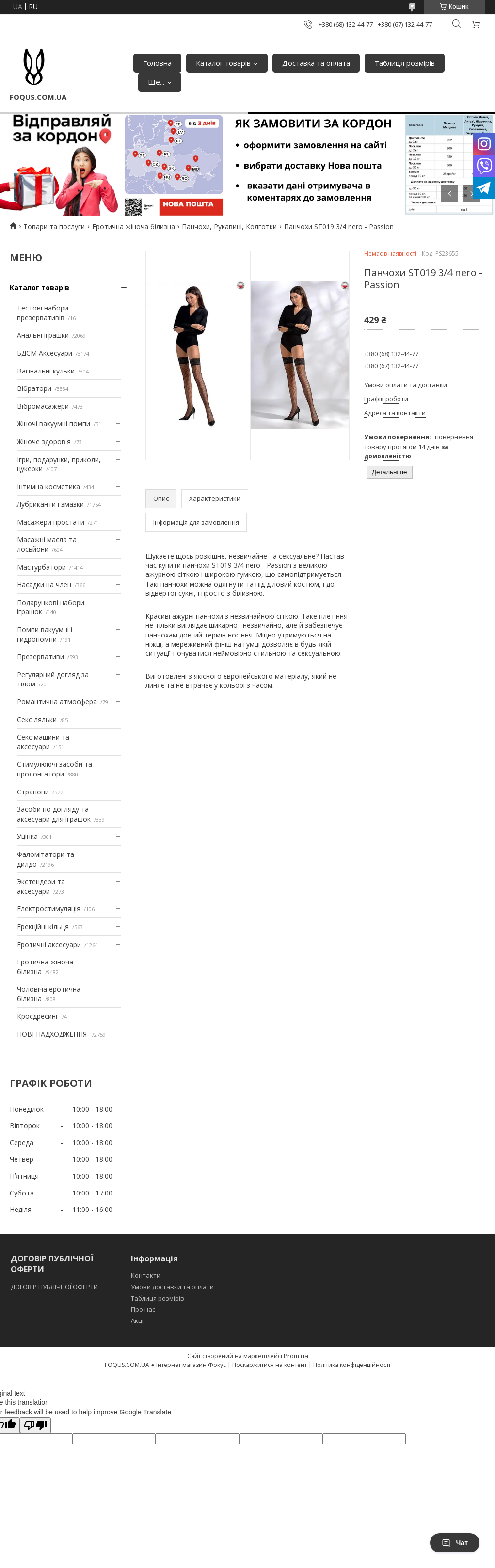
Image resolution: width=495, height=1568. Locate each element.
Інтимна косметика (48, 486)
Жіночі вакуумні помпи (53, 423)
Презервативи (40, 656)
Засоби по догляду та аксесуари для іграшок (54, 814)
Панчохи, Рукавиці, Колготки (229, 226)
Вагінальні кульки (46, 370)
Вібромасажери (43, 406)
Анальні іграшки (43, 335)
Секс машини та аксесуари (43, 741)
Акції (138, 1320)
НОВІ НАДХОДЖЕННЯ (53, 1034)
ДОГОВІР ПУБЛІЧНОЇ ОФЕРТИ (55, 1286)
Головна (157, 63)
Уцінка (27, 836)
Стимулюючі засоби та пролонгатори (54, 769)
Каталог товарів (223, 63)
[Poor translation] (35, 1425)
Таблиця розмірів (404, 63)
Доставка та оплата (316, 63)
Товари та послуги (54, 226)
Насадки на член (44, 584)
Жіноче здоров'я (44, 441)
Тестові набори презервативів (42, 312)
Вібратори (34, 388)
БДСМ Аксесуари (44, 352)
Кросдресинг (38, 1016)
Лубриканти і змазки (50, 504)
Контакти (145, 1275)
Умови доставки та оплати (172, 1286)
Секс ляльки (37, 719)
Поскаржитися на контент (269, 1365)
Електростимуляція (48, 908)
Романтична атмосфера (57, 701)
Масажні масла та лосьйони (47, 544)
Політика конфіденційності (351, 1365)
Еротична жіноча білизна (133, 226)
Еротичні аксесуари (49, 944)
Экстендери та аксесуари (41, 886)
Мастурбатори (41, 567)
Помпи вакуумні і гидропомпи (44, 634)
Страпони (33, 791)
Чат (455, 1542)
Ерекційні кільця (43, 926)
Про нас (143, 1309)
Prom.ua (296, 1355)
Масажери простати (50, 522)
